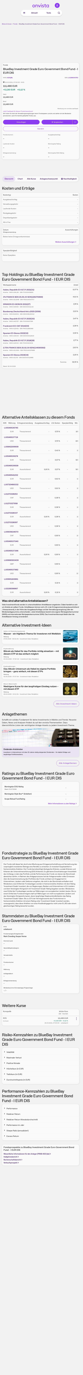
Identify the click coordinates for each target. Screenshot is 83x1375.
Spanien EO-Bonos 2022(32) (15, 333)
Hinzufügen (21, 122)
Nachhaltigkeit (69, 178)
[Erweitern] (75, 122)
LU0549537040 (11, 541)
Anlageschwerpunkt (49, 178)
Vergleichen (57, 122)
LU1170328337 (11, 513)
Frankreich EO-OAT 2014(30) (16, 326)
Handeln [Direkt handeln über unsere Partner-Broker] (40, 129)
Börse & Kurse (6, 24)
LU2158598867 (11, 588)
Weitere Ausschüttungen (66, 242)
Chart (20, 178)
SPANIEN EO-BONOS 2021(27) (16, 304)
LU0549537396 (11, 550)
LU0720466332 (11, 484)
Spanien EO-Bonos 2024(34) (15, 355)
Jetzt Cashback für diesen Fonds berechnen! (18, 111)
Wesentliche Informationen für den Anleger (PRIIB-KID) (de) (27, 1154)
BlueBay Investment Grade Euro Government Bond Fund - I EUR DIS (41, 24)
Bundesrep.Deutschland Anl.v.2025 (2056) (22, 311)
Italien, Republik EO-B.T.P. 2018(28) (18, 340)
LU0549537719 (11, 437)
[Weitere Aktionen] (76, 1018)
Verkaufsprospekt (11, 1163)
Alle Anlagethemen (68, 763)
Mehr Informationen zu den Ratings (62, 803)
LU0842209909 (11, 446)
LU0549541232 (11, 475)
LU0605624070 (11, 532)
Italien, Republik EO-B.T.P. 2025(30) (19, 318)
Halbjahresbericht (11, 1157)
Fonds (15, 24)
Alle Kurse (31, 178)
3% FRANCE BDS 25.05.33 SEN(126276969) (23, 297)
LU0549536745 (11, 427)
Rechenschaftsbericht (13, 1160)
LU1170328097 (11, 522)
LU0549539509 (11, 465)
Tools (48, 13)
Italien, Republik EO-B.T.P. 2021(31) (18, 289)
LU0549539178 (11, 456)
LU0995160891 (11, 579)
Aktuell (34, 13)
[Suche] (58, 12)
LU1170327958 (11, 503)
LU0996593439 (11, 560)
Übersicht (9, 178)
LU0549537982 (11, 569)
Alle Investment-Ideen (66, 703)
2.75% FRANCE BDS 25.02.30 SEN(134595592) (24, 347)
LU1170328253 (11, 494)
